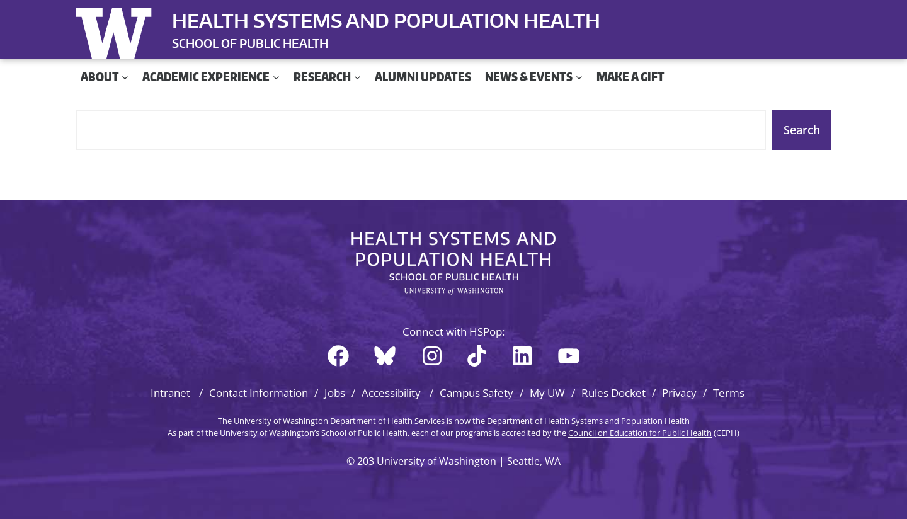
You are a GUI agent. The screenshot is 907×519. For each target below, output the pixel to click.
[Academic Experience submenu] (276, 77)
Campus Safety (476, 392)
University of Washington (116, 30)
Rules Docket (613, 392)
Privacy (679, 392)
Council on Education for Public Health (640, 432)
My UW (547, 392)
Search (802, 129)
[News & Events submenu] (579, 77)
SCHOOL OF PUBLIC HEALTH (250, 43)
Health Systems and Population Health (386, 20)
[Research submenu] (357, 77)
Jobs (334, 392)
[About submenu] (125, 77)
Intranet (170, 392)
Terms (728, 392)
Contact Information (258, 392)
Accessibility (391, 392)
